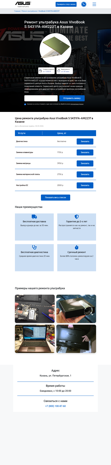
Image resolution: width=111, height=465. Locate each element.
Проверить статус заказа (66, 4)
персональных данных (76, 104)
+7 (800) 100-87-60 (55, 406)
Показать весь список (55, 197)
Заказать (85, 141)
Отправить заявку (72, 98)
